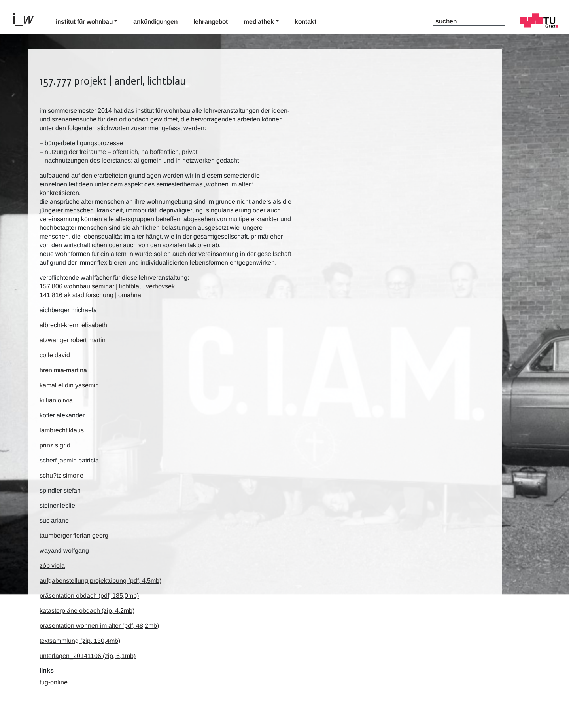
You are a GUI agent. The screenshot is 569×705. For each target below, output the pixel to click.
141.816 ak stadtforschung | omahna (90, 295)
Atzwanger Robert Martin (73, 340)
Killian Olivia (56, 400)
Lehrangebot (210, 21)
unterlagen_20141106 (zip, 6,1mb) (88, 655)
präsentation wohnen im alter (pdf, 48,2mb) (99, 625)
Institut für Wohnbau (84, 21)
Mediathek (259, 21)
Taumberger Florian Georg (74, 535)
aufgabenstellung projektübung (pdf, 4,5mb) (100, 580)
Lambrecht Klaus (62, 430)
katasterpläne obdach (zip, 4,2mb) (87, 610)
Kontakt (305, 21)
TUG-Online (54, 682)
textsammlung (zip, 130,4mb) (80, 640)
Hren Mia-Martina (63, 370)
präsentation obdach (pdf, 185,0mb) (89, 595)
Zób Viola (52, 565)
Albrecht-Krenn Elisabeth (73, 325)
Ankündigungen (155, 21)
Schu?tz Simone (61, 475)
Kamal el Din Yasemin (69, 385)
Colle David (55, 355)
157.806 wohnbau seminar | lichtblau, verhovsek (107, 286)
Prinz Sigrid (55, 445)
